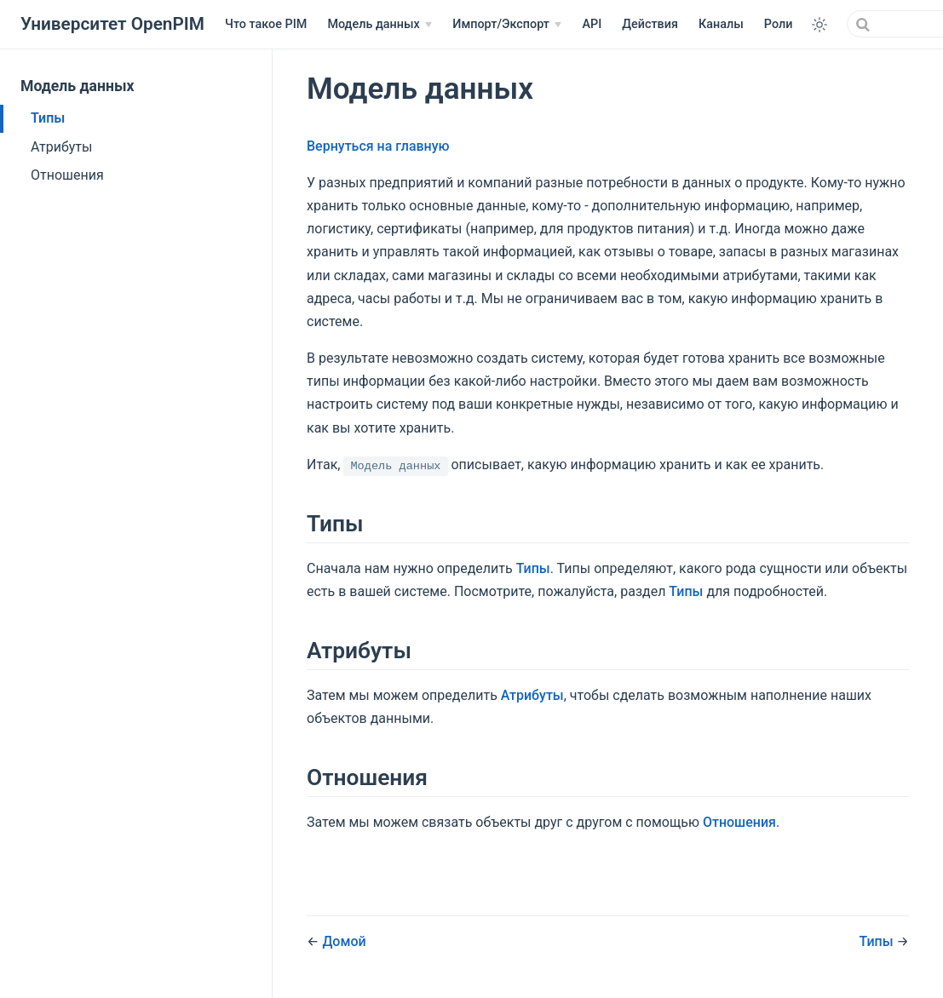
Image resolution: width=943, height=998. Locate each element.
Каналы (721, 24)
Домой (343, 941)
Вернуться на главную (378, 146)
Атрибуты (61, 147)
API (591, 24)
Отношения (67, 175)
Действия (650, 24)
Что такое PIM (266, 24)
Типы (48, 118)
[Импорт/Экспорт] (506, 24)
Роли (778, 24)
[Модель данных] (379, 24)
